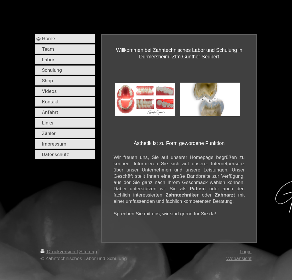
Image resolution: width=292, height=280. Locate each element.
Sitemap (88, 251)
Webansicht (239, 258)
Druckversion (58, 251)
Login (246, 251)
